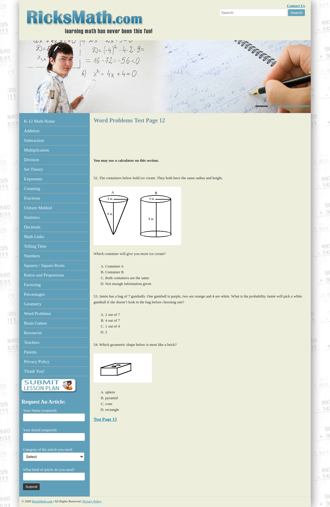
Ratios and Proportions (44, 275)
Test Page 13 (105, 419)
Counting (32, 188)
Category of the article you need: (48, 449)
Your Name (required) (40, 410)
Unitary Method (38, 207)
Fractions (32, 198)
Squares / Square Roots (44, 265)
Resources (33, 332)
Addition (31, 130)
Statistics (32, 217)
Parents (30, 352)
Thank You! (34, 371)
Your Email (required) (40, 430)
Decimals (32, 227)
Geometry (32, 304)
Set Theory (33, 169)
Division (31, 159)
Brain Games (35, 323)
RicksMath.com (42, 501)
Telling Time (35, 246)
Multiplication (36, 150)
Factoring (32, 284)
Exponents (33, 179)
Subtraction (34, 140)
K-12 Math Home (39, 121)
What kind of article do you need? (49, 469)
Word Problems (37, 313)
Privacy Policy (37, 361)
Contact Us (296, 5)
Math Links (34, 236)
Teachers (31, 342)
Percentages (34, 294)
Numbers (32, 256)
